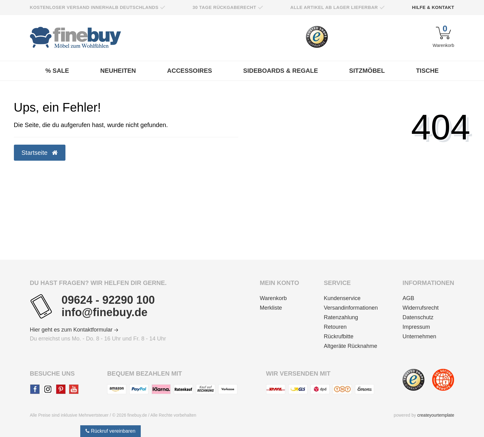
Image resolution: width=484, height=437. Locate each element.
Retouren (335, 327)
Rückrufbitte (338, 336)
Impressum (416, 327)
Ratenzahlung (341, 317)
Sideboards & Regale (280, 70)
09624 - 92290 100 (108, 300)
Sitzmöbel (367, 70)
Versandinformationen (351, 308)
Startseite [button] (40, 152)
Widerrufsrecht (421, 308)
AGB (408, 298)
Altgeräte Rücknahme (350, 346)
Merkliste (271, 308)
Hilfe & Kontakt (433, 7)
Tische (427, 70)
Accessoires (189, 70)
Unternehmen (419, 336)
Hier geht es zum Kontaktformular (74, 330)
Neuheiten (118, 70)
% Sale (57, 70)
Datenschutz (418, 317)
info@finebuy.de (104, 312)
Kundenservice (342, 298)
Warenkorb (273, 298)
